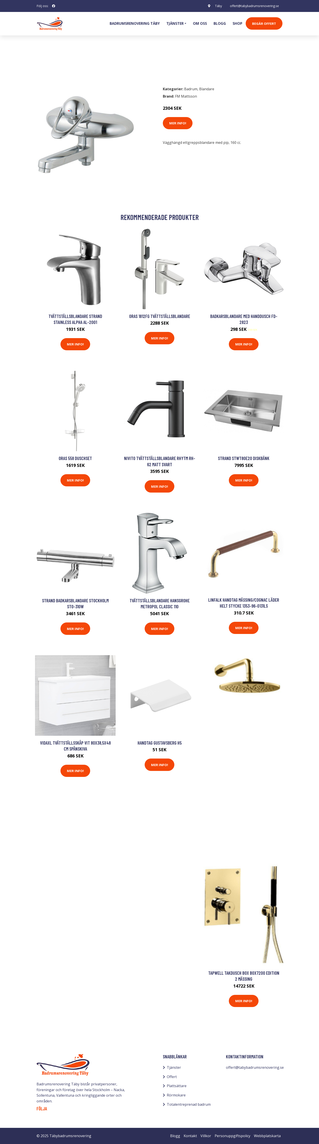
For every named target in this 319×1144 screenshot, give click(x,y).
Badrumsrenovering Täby (135, 23)
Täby (218, 6)
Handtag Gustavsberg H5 (160, 742)
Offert (172, 1076)
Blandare (67, 63)
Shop (237, 23)
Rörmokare (176, 1095)
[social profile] (53, 6)
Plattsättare (177, 1085)
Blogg (220, 23)
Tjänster (174, 1067)
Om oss (200, 23)
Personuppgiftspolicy (232, 1135)
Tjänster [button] (175, 23)
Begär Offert (264, 23)
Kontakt (190, 1135)
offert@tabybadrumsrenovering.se (254, 6)
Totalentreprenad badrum (189, 1104)
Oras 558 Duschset (75, 458)
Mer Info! (177, 123)
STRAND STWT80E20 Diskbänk (243, 458)
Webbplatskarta (267, 1135)
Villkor (205, 1135)
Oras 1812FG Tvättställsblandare (159, 316)
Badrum (48, 63)
